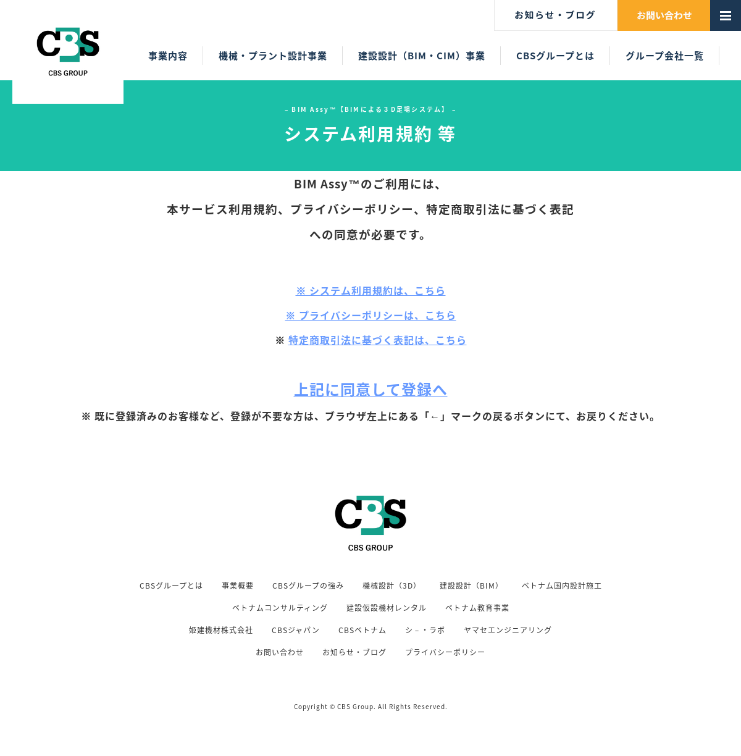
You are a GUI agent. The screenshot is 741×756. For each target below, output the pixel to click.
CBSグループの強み (308, 585)
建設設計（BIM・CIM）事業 (421, 55)
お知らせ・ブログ (354, 652)
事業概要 (238, 585)
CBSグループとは (555, 55)
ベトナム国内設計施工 (562, 585)
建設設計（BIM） (471, 585)
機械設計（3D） (391, 585)
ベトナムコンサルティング (280, 607)
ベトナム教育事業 (477, 607)
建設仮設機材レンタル (386, 607)
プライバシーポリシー (445, 652)
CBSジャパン (296, 630)
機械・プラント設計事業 (273, 55)
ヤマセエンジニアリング (508, 630)
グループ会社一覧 (665, 55)
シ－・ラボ (425, 630)
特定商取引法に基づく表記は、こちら (377, 339)
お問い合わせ (280, 652)
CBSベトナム (362, 630)
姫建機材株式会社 (221, 630)
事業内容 (168, 55)
